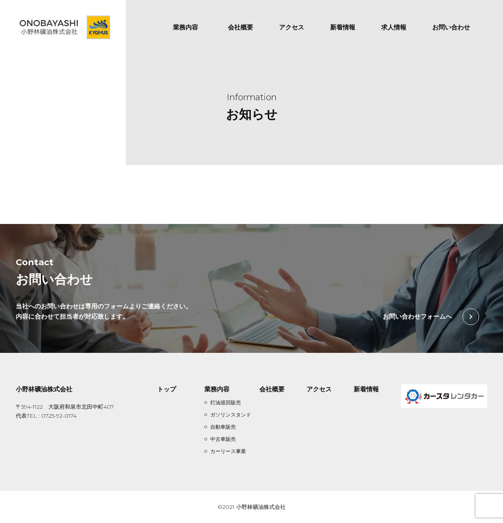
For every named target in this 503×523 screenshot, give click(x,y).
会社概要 (240, 27)
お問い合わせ (451, 27)
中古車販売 (223, 439)
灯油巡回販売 (225, 402)
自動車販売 (223, 427)
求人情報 (393, 27)
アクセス (291, 27)
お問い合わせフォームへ (417, 316)
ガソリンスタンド (230, 414)
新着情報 (342, 27)
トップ (166, 389)
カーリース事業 (228, 451)
